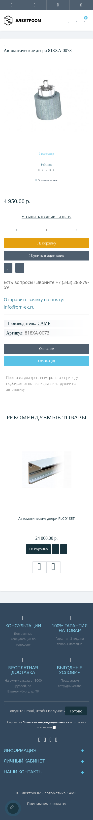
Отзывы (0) (46, 361)
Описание (46, 349)
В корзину (38, 549)
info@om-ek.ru (19, 307)
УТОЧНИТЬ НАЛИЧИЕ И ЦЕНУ (46, 217)
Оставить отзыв (47, 180)
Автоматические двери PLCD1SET (46, 518)
